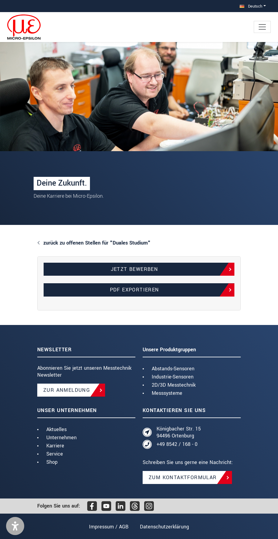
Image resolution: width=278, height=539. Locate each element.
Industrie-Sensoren (173, 377)
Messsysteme (167, 393)
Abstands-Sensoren (173, 368)
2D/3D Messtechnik (174, 385)
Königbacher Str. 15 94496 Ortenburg (179, 432)
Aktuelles (56, 429)
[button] (15, 526)
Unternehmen (61, 437)
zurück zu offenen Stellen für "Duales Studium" (97, 242)
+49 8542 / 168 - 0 (177, 444)
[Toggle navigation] (262, 27)
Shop (52, 462)
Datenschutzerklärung (164, 526)
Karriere (55, 446)
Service (54, 454)
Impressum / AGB (108, 526)
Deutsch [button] (251, 6)
